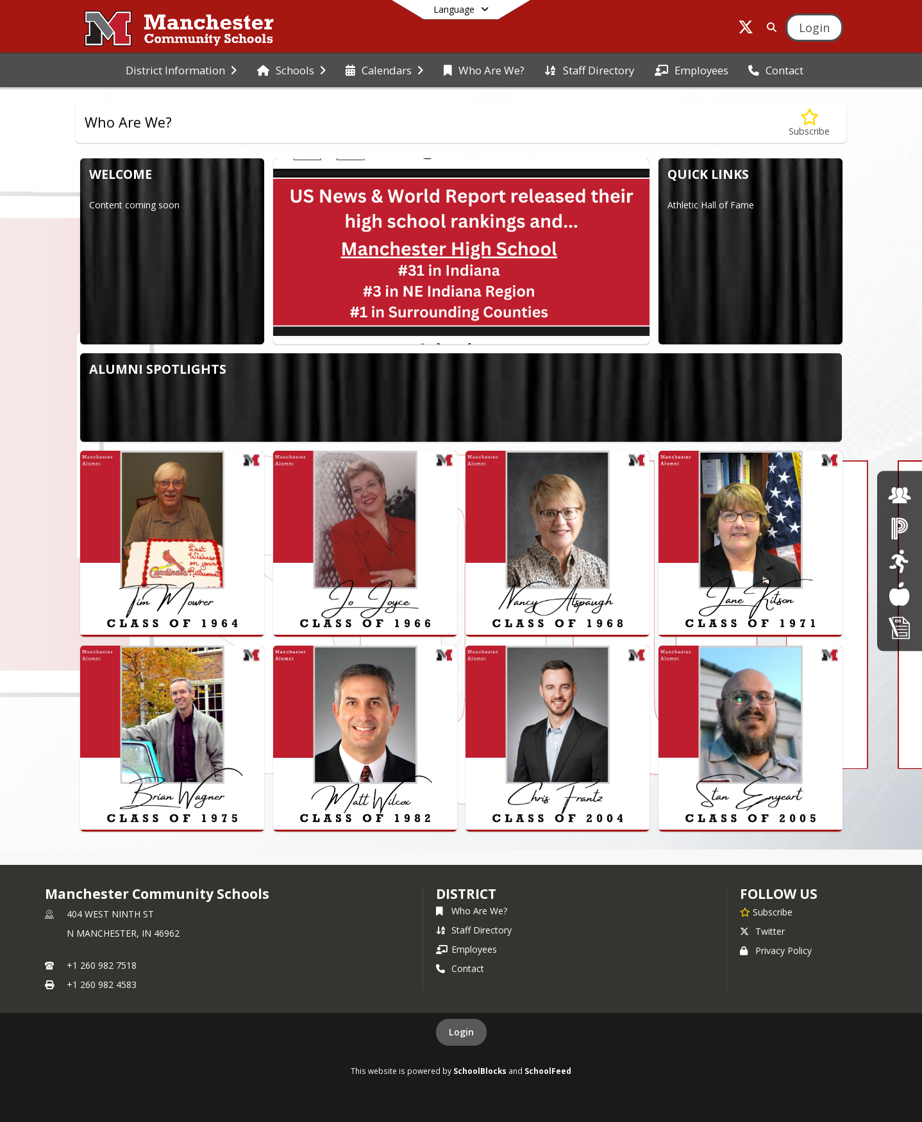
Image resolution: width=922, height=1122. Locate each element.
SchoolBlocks (480, 1071)
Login (461, 1032)
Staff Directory (474, 930)
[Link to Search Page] (769, 27)
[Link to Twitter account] (745, 29)
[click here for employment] (900, 494)
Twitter (762, 931)
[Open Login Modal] (814, 27)
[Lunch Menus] (899, 594)
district (466, 894)
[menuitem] (181, 70)
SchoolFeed (547, 1071)
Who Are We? (471, 911)
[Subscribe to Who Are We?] (809, 122)
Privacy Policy (776, 950)
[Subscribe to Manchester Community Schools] (766, 912)
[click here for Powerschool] (900, 528)
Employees (466, 949)
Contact (460, 968)
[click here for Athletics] (899, 560)
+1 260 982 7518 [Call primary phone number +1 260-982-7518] (102, 965)
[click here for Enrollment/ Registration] (900, 626)
